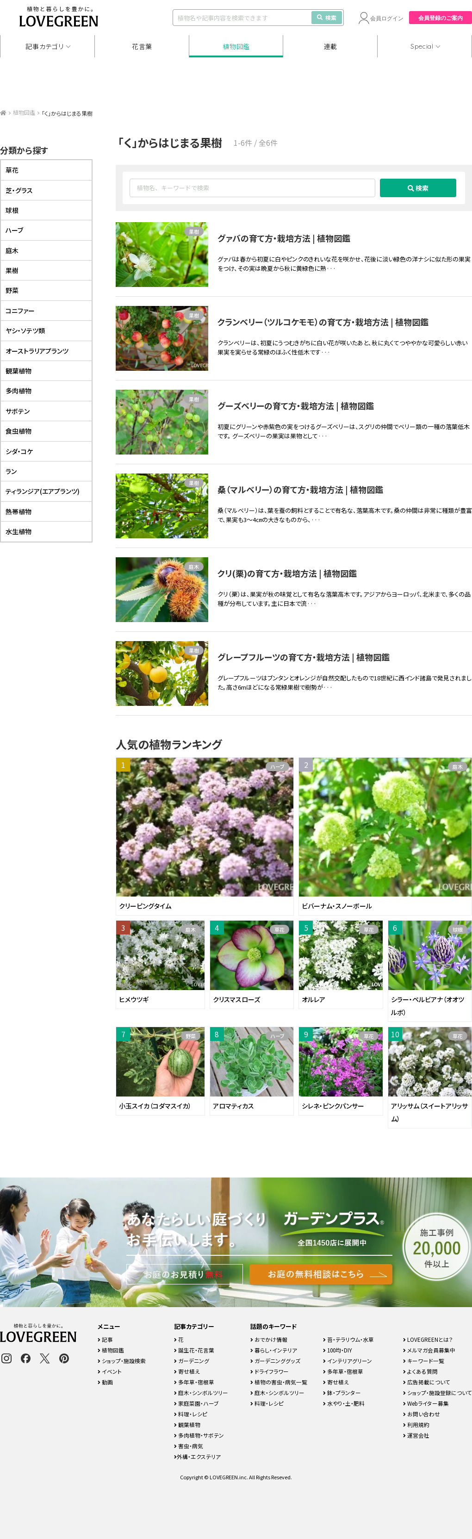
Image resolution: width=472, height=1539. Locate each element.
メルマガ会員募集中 (429, 1350)
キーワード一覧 (423, 1361)
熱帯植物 (18, 511)
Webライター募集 (426, 1403)
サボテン (18, 411)
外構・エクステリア (197, 1456)
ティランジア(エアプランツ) (43, 491)
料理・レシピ (190, 1414)
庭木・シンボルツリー (201, 1392)
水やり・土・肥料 (344, 1403)
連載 (330, 46)
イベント (110, 1371)
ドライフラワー (269, 1371)
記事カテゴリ (44, 46)
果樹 (194, 231)
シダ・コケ (19, 451)
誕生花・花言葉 (194, 1350)
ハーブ (277, 766)
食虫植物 (18, 431)
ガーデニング (191, 1361)
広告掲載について (426, 1382)
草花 (279, 929)
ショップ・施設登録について (437, 1392)
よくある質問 (420, 1371)
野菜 (191, 1036)
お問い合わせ (421, 1414)
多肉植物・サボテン (199, 1435)
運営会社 (416, 1435)
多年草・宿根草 (194, 1382)
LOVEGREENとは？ (428, 1339)
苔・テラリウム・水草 (348, 1339)
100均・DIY (337, 1350)
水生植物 (18, 531)
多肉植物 (18, 390)
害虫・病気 (188, 1446)
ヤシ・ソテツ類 (25, 330)
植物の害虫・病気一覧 (278, 1382)
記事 (105, 1339)
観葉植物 (18, 370)
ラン (11, 471)
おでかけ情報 (268, 1339)
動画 (105, 1382)
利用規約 (416, 1424)
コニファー (20, 310)
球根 (458, 929)
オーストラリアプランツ (37, 350)
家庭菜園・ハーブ (196, 1403)
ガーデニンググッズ (275, 1361)
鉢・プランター (342, 1392)
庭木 (194, 566)
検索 (326, 17)
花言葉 (142, 46)
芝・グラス (19, 190)
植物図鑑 (236, 46)
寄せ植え (187, 1371)
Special (422, 46)
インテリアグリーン (347, 1361)
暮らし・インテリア (273, 1350)
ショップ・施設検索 (122, 1361)
